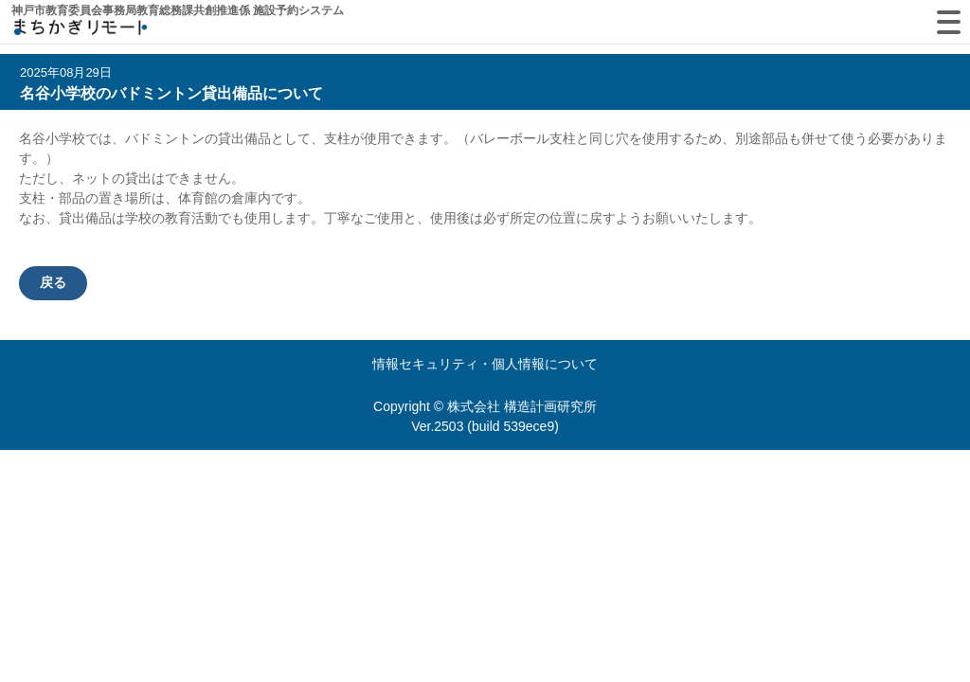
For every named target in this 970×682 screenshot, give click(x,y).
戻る (53, 282)
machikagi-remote (80, 31)
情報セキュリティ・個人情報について (485, 363)
